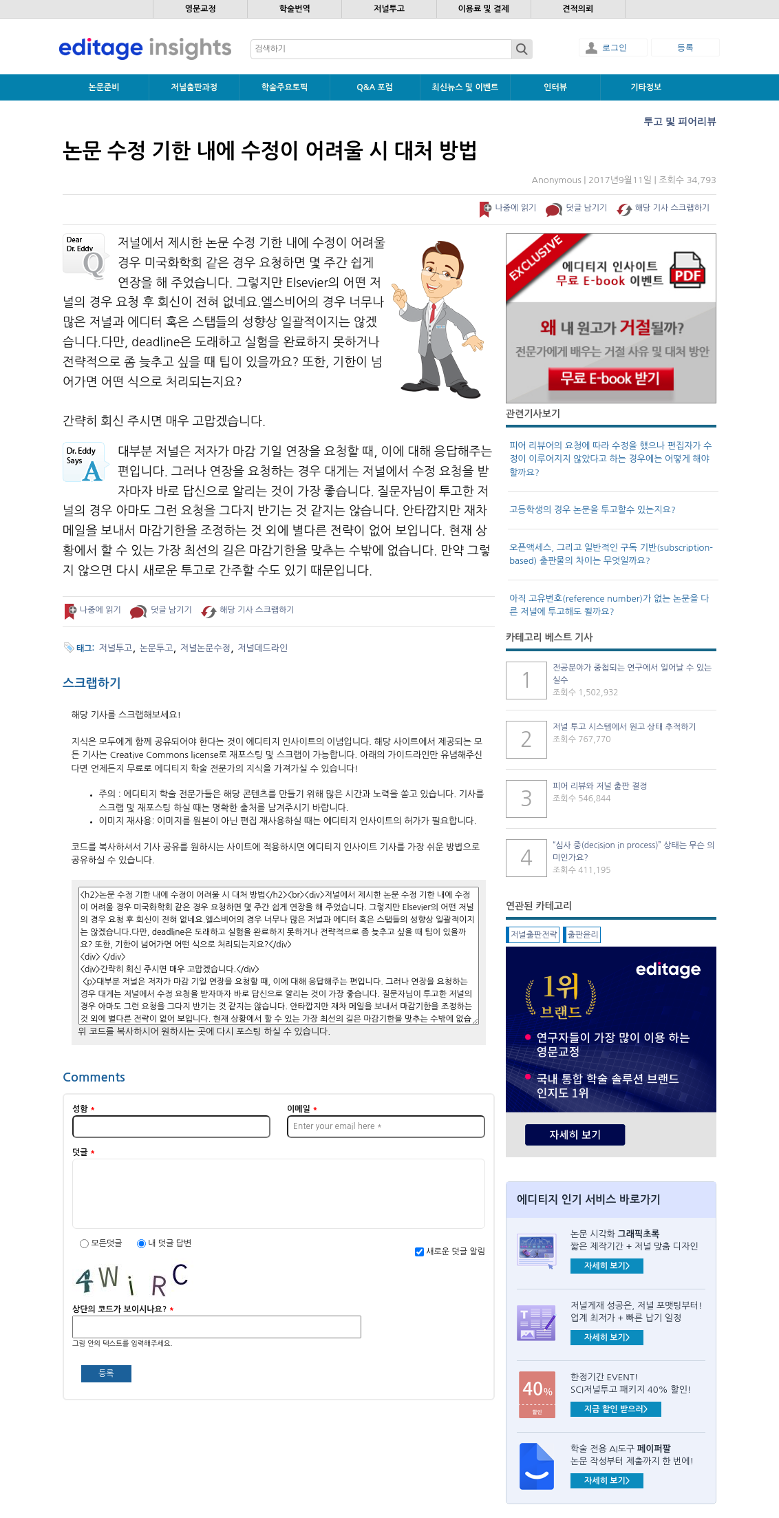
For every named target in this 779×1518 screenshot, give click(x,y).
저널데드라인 (262, 648)
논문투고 (156, 648)
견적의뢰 (577, 9)
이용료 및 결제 (483, 9)
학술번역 (294, 9)
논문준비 (104, 87)
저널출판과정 (194, 87)
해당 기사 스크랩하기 (672, 208)
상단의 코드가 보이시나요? (123, 1309)
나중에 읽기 (515, 208)
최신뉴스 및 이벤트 (464, 87)
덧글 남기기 (587, 208)
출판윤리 (583, 935)
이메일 (302, 1109)
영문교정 (200, 9)
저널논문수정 (205, 648)
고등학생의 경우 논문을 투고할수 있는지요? (592, 509)
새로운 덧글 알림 (455, 1251)
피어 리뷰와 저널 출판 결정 (600, 786)
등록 (685, 47)
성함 (83, 1109)
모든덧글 (107, 1243)
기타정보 (645, 87)
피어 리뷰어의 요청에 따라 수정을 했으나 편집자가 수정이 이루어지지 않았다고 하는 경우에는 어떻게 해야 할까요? (610, 459)
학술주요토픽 (285, 87)
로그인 (614, 47)
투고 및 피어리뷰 (679, 121)
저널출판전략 (534, 935)
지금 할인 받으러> (616, 1409)
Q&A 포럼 (374, 87)
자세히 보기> (607, 1266)
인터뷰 (555, 87)
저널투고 (389, 9)
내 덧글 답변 (169, 1243)
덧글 (83, 1152)
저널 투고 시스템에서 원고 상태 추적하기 (624, 727)
